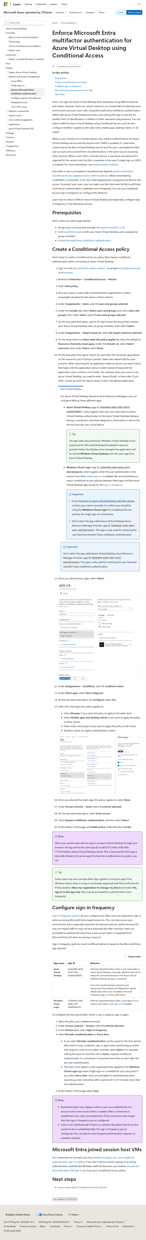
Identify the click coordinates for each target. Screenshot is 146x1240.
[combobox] (24, 22)
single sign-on (94, 476)
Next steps (60, 94)
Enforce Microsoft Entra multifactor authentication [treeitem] (23, 91)
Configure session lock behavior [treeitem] (26, 97)
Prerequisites (61, 78)
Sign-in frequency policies (66, 915)
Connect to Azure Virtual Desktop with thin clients (106, 500)
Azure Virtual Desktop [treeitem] (16, 28)
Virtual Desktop (68, 22)
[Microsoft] (6, 4)
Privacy (77, 1221)
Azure (55, 22)
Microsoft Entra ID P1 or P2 (110, 227)
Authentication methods (105, 164)
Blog (42, 1226)
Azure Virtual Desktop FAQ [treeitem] (21, 128)
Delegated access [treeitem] (19, 102)
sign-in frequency (113, 484)
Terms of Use (112, 1226)
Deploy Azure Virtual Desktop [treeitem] (22, 72)
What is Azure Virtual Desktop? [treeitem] (23, 37)
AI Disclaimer (10, 1226)
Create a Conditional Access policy (71, 82)
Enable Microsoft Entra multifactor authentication (84, 240)
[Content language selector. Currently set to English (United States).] (18, 1214)
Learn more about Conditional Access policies (82, 1187)
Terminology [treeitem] (14, 41)
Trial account (134, 12)
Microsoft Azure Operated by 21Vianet (105, 1221)
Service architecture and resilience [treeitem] (25, 46)
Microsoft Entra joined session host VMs (74, 90)
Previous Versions (28, 1226)
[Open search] (139, 4)
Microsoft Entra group (72, 231)
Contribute (55, 1226)
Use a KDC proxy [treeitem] (19, 106)
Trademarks (127, 1226)
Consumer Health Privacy (88, 1226)
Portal (120, 12)
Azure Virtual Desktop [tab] (70, 388)
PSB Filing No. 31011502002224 (53, 1221)
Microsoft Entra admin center (88, 268)
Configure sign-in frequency (68, 86)
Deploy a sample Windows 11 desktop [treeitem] (26, 59)
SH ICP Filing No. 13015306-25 (18, 1221)
